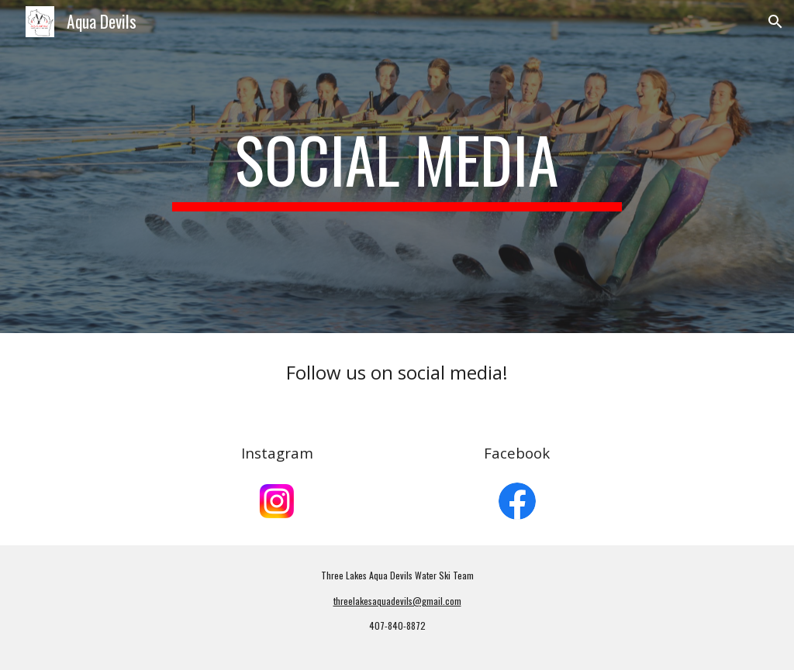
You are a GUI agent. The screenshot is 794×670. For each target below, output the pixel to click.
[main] (396, 166)
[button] (775, 21)
